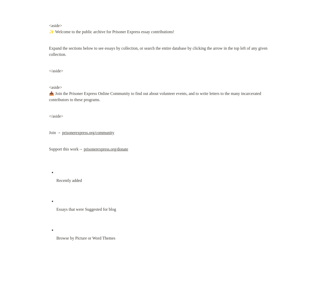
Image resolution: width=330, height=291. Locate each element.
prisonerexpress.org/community (88, 132)
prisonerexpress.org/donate (106, 149)
